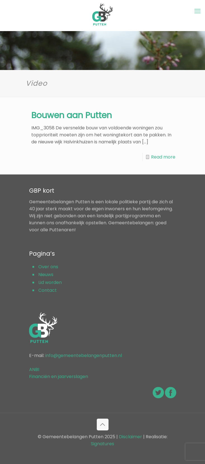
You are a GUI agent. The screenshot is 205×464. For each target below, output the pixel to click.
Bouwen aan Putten (71, 115)
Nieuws (45, 274)
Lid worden (50, 282)
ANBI (34, 369)
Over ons (48, 267)
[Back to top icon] (103, 424)
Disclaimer (130, 436)
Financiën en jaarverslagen (58, 376)
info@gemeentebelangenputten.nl (83, 355)
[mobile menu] (197, 11)
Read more (163, 157)
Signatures (102, 443)
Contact (47, 290)
